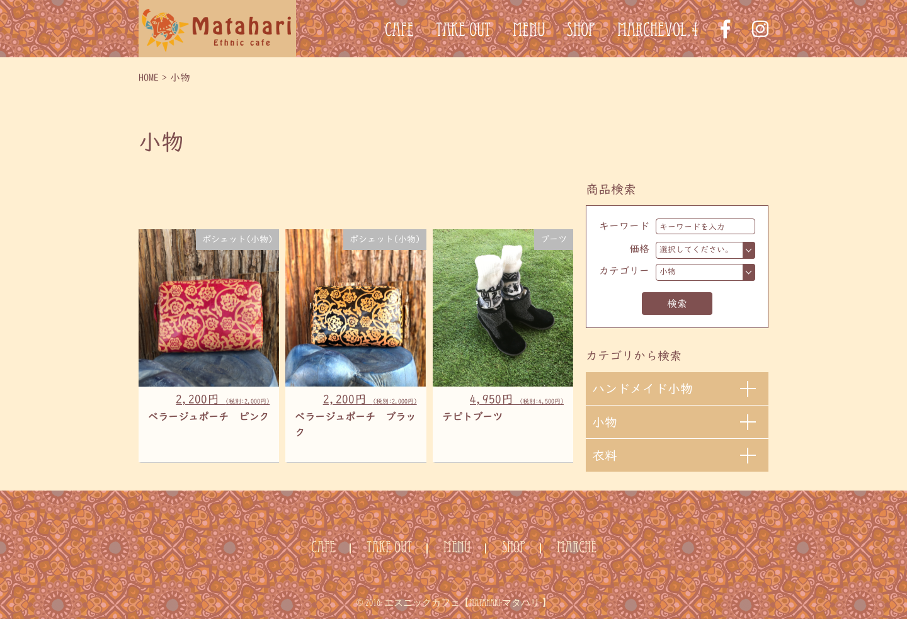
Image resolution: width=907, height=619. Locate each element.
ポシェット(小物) (237, 239)
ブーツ (553, 239)
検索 (677, 303)
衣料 (604, 455)
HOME (149, 77)
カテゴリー (624, 271)
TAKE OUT (463, 32)
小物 (604, 422)
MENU (529, 32)
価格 (639, 249)
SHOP (581, 32)
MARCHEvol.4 (658, 32)
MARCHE (576, 549)
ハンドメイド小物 (642, 388)
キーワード (624, 226)
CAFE (399, 32)
